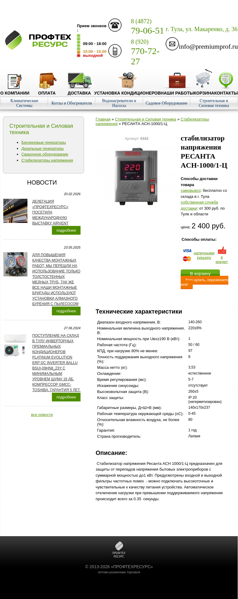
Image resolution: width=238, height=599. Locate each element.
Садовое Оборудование (166, 103)
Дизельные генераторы (42, 148)
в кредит (222, 257)
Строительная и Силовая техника (214, 103)
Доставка (79, 90)
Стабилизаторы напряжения (47, 160)
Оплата (46, 90)
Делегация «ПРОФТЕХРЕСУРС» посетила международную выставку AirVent (50, 212)
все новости (42, 414)
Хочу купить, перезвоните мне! (204, 282)
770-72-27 (145, 52)
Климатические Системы (24, 103)
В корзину (200, 273)
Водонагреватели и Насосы (119, 103)
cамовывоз (191, 190)
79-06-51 (147, 26)
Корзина (204, 90)
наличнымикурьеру (204, 255)
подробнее (66, 230)
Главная (103, 119)
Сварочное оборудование (44, 154)
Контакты (226, 90)
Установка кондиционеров (127, 90)
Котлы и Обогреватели (71, 103)
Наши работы (177, 90)
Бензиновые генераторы (43, 142)
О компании (14, 90)
